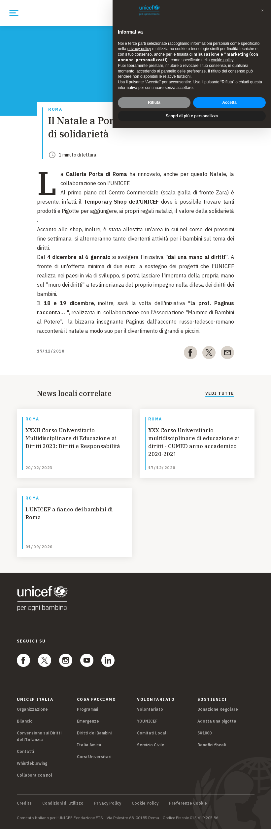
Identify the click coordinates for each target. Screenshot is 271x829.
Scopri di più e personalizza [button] (192, 109)
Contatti (25, 751)
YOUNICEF (147, 721)
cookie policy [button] (222, 53)
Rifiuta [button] (154, 95)
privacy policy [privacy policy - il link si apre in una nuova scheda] (139, 42)
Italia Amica (89, 744)
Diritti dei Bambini (94, 732)
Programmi (87, 709)
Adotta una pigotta (216, 721)
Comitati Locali (152, 732)
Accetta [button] (229, 95)
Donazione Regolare (217, 709)
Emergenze (88, 721)
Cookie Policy (145, 803)
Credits (24, 803)
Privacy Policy (107, 803)
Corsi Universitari (94, 756)
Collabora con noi (34, 775)
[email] (227, 354)
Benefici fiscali (211, 744)
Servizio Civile (150, 744)
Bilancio (25, 721)
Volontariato (150, 709)
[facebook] (190, 354)
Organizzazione (32, 709)
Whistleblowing (32, 763)
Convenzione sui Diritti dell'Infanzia (39, 736)
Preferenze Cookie (188, 803)
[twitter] (209, 354)
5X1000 (204, 732)
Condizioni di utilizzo (63, 803)
